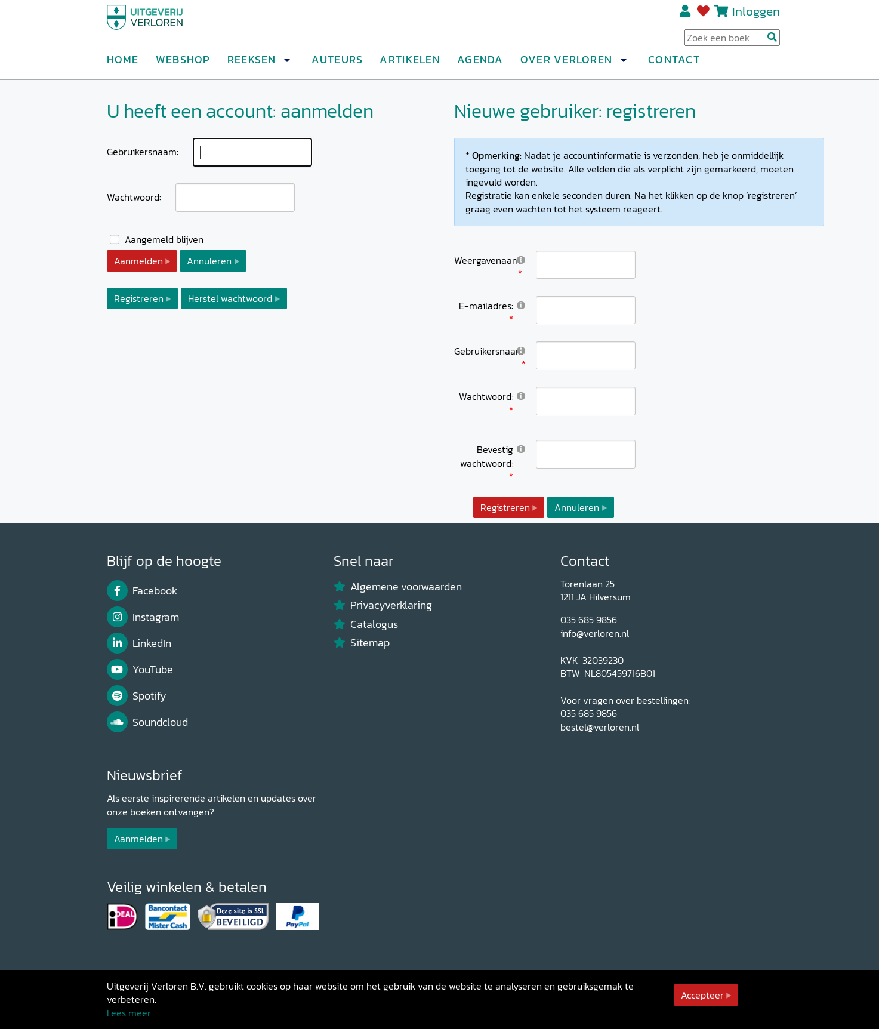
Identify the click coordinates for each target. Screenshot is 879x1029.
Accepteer (702, 995)
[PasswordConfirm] (586, 454)
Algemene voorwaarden (398, 586)
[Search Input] (732, 42)
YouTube (140, 669)
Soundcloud (148, 722)
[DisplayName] (586, 265)
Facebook (142, 591)
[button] (287, 65)
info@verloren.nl (594, 633)
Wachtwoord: (134, 197)
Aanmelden (138, 261)
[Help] (521, 259)
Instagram (143, 617)
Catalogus (366, 624)
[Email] (586, 310)
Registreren (686, 16)
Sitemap (362, 643)
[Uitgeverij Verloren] (164, 27)
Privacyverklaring (383, 605)
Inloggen (756, 16)
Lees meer (129, 1013)
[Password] (586, 401)
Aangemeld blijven (164, 239)
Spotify (137, 696)
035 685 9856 (588, 619)
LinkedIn (139, 643)
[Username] (586, 355)
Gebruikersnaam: (142, 151)
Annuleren (209, 261)
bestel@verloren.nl (599, 727)
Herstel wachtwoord (230, 298)
